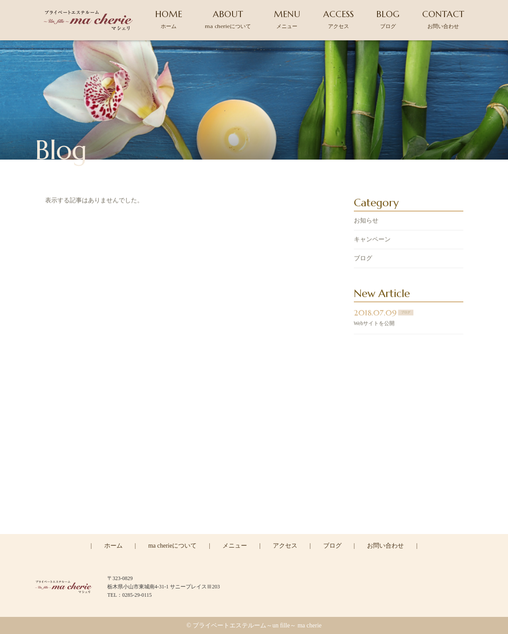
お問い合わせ (385, 545)
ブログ (363, 259)
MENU (287, 19)
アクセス (285, 545)
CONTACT (443, 19)
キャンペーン (372, 240)
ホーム (113, 545)
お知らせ (366, 221)
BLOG (387, 19)
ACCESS (338, 19)
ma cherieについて (172, 545)
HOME (168, 19)
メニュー (234, 545)
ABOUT (228, 19)
